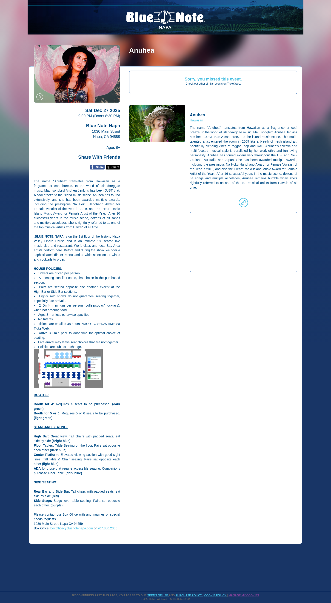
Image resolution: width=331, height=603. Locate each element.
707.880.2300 (107, 528)
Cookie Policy (215, 595)
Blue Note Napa (103, 125)
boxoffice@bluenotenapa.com (71, 528)
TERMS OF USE (158, 595)
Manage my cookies (243, 595)
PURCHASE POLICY (189, 595)
